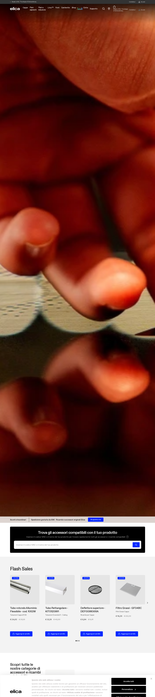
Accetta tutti (128, 663)
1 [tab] (76, 640)
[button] (127, 537)
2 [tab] (77, 640)
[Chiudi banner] (151, 660)
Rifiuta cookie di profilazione (128, 679)
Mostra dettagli (38, 692)
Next (147, 602)
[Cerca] (74, 544)
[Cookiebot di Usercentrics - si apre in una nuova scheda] (15, 692)
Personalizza (129, 671)
